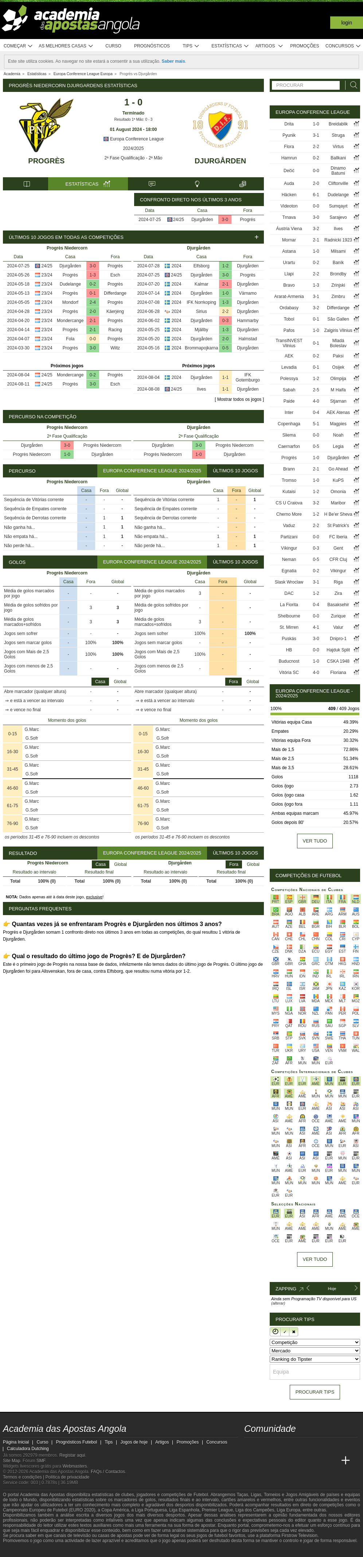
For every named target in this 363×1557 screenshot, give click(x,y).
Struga (338, 135)
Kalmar (201, 284)
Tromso (289, 480)
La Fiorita (289, 604)
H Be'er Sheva (338, 514)
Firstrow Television (299, 1535)
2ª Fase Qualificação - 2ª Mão (134, 157)
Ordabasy (289, 307)
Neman (289, 559)
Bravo (288, 285)
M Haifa (338, 389)
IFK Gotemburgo (248, 377)
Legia (338, 446)
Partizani (289, 536)
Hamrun (289, 157)
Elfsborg (202, 265)
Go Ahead (338, 469)
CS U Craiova (289, 503)
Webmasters (74, 1466)
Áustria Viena (289, 228)
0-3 (225, 320)
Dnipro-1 (338, 638)
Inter (289, 412)
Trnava (289, 217)
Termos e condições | (24, 1477)
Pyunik (289, 135)
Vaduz (289, 525)
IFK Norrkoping (201, 302)
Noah (338, 435)
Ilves (201, 389)
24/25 (178, 219)
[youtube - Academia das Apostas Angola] (278, 1445)
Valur (338, 627)
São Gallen (338, 319)
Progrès (46, 161)
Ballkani (338, 157)
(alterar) (278, 1303)
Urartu (289, 262)
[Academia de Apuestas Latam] (318, 1461)
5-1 (316, 423)
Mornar (289, 240)
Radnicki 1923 (338, 240)
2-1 (93, 320)
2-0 (93, 311)
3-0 (225, 219)
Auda (289, 183)
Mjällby (201, 329)
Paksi (338, 356)
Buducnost (289, 661)
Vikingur (338, 570)
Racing (115, 329)
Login (346, 23)
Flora (289, 146)
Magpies (338, 423)
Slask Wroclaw (289, 582)
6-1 (316, 194)
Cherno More (289, 514)
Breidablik (338, 124)
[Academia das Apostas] (264, 1461)
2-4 (93, 302)
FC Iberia (338, 536)
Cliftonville (338, 183)
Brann (289, 469)
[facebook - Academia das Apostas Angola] (291, 1445)
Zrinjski (338, 285)
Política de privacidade (68, 1477)
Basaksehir (338, 604)
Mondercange (70, 320)
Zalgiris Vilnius (338, 330)
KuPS (338, 480)
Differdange (115, 293)
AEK (289, 356)
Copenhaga (289, 423)
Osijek (338, 367)
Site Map (11, 1460)
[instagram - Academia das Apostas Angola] (304, 1445)
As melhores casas (66, 46)
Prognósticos (152, 46)
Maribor (338, 503)
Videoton (288, 206)
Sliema (289, 435)
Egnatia (289, 570)
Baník (338, 262)
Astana (289, 251)
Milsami (338, 251)
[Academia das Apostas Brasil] (278, 1461)
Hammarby (248, 320)
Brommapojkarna (201, 347)
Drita (288, 124)
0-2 (93, 284)
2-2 (225, 311)
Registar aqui (72, 1455)
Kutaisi (289, 491)
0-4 (316, 412)
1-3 (93, 275)
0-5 (225, 347)
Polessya (289, 378)
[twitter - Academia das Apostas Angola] (264, 1445)
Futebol (201, 1494)
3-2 (316, 228)
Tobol (289, 319)
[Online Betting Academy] (291, 1461)
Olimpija (338, 378)
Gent (338, 548)
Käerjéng (115, 311)
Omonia (338, 491)
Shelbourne (289, 616)
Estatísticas (230, 46)
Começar (18, 46)
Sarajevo (338, 217)
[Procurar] (351, 85)
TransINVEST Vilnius (289, 343)
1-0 (225, 293)
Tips (191, 46)
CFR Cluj (338, 559)
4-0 (316, 401)
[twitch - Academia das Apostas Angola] (250, 1445)
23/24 (47, 275)
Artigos (269, 46)
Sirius (201, 311)
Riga (338, 582)
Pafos (289, 330)
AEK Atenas (338, 412)
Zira (338, 593)
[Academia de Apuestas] (304, 1461)
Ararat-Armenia (289, 296)
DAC (288, 593)
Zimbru (338, 296)
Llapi (288, 273)
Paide (289, 401)
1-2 (225, 265)
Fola (70, 338)
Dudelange (70, 284)
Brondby (338, 273)
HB (289, 649)
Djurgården (220, 161)
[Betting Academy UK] (332, 1461)
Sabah (289, 389)
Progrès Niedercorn (102, 445)
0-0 (93, 338)
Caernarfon (289, 446)
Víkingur (289, 548)
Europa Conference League (133, 139)
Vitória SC (289, 672)
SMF (40, 1460)
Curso (113, 46)
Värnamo (248, 293)
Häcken (289, 194)
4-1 (316, 627)
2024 (177, 265)
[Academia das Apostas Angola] (250, 1461)
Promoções (304, 46)
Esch (115, 275)
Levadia (289, 367)
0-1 (93, 293)
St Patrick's (338, 525)
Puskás (289, 638)
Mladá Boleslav (338, 343)
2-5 (316, 389)
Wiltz (115, 347)
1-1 (225, 377)
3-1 (316, 135)
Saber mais (173, 61)
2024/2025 (133, 148)
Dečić (289, 170)
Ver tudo (315, 841)
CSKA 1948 (338, 661)
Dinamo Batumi (338, 171)
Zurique (338, 616)
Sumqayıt (338, 206)
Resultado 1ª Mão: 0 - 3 (133, 119)
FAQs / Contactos (108, 1471)
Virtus (338, 146)
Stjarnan (338, 401)
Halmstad (248, 338)
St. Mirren (289, 627)
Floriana (338, 672)
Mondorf (70, 302)
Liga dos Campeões (254, 1510)
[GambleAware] (21, 1551)
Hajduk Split (338, 649)
